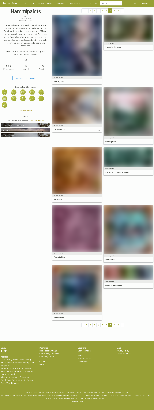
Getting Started (28, 3)
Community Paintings (49, 354)
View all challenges (26, 110)
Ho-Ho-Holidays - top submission (13, 125)
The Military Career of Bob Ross (15, 377)
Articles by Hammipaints (25, 78)
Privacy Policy (122, 351)
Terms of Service (124, 354)
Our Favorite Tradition (9, 135)
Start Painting (84, 351)
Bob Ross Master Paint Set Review (16, 368)
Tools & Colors (75, 3)
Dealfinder (83, 361)
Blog (95, 3)
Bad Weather (6, 130)
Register (145, 3)
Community (61, 3)
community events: (37, 120)
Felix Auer (75, 401)
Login (135, 3)
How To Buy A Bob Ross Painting (16, 360)
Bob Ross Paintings (44, 3)
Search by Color (46, 357)
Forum (88, 3)
